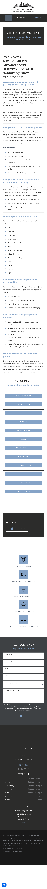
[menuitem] (23, 748)
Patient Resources (23, 759)
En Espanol (21, 17)
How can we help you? (12, 690)
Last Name (8, 661)
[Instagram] (22, 769)
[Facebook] (18, 769)
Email (6, 676)
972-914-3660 (37, 18)
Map (23, 822)
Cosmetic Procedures (23, 748)
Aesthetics (23, 755)
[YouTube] (25, 769)
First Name (8, 654)
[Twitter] (29, 769)
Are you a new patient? (12, 683)
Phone (7, 668)
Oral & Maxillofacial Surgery (23, 752)
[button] (4, 885)
